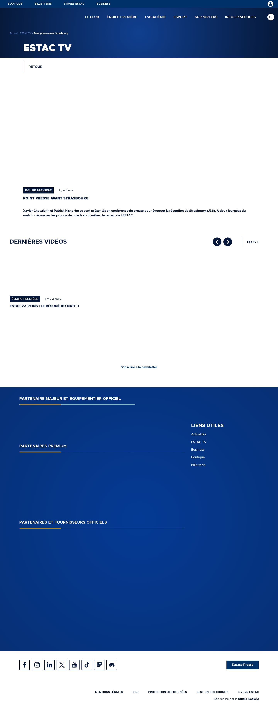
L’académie (155, 17)
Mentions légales (102, 695)
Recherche (270, 17)
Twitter (65, 667)
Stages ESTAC (74, 4)
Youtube (79, 667)
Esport (180, 17)
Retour (36, 67)
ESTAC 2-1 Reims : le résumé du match (47, 307)
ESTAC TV (25, 33)
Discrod (119, 667)
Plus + (253, 243)
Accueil (14, 33)
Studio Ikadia (248, 701)
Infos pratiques (240, 17)
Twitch (106, 667)
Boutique (15, 4)
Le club (92, 17)
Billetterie (43, 4)
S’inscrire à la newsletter (139, 369)
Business (103, 4)
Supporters (206, 17)
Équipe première (122, 17)
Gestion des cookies (211, 695)
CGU (130, 695)
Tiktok (92, 667)
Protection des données (164, 695)
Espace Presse (242, 667)
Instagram (38, 667)
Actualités (198, 436)
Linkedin (52, 667)
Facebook (25, 667)
